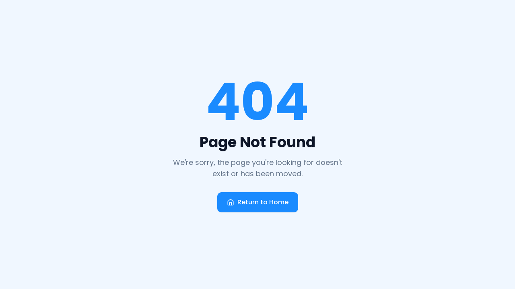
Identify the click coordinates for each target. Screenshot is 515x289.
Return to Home (257, 202)
